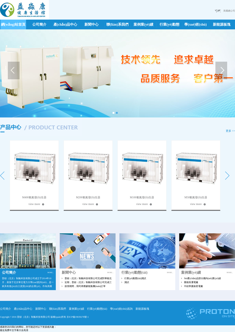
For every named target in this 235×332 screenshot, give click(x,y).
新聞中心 (91, 24)
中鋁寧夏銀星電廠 (193, 286)
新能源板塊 (221, 24)
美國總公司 (229, 10)
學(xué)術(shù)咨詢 (195, 26)
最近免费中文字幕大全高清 (14, 330)
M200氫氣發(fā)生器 (88, 197)
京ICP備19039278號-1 (78, 317)
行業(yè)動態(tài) (169, 26)
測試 (126, 282)
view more (34, 204)
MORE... (50, 272)
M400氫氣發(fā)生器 (34, 197)
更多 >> (230, 130)
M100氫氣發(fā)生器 (142, 197)
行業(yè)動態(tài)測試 (135, 278)
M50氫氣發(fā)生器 (195, 197)
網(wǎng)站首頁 (13, 24)
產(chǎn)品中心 (65, 24)
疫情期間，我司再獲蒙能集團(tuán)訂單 (85, 286)
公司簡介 (39, 24)
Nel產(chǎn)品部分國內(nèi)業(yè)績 (202, 278)
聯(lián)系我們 (117, 24)
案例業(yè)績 (143, 24)
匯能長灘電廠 (191, 282)
